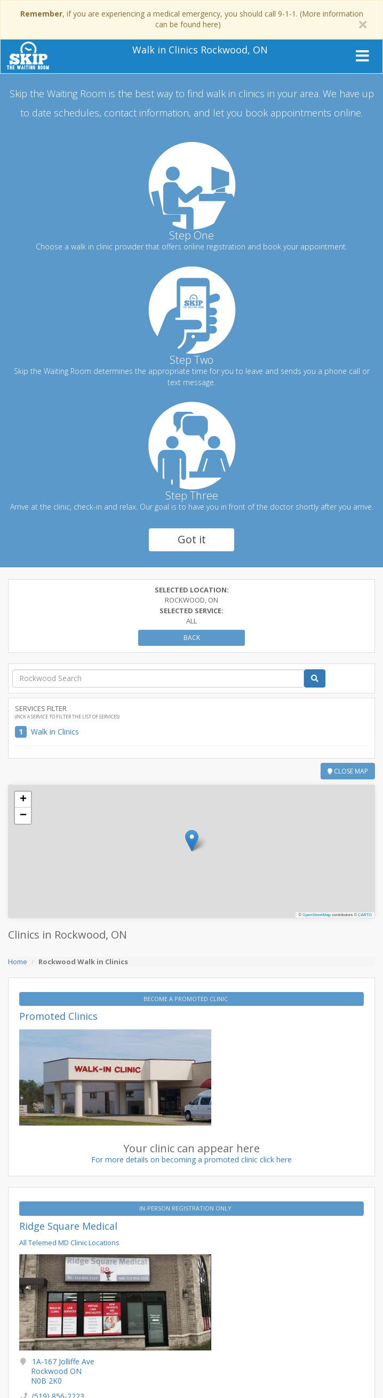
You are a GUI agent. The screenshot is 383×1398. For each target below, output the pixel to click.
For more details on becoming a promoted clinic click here (191, 1159)
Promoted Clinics (58, 1016)
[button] (191, 841)
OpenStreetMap (316, 914)
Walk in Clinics (55, 732)
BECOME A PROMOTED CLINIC (186, 999)
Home (17, 961)
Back (191, 637)
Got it (192, 539)
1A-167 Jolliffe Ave (62, 1371)
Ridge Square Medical (68, 1226)
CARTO (365, 914)
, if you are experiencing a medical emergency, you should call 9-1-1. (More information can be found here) (191, 19)
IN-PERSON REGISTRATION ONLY (186, 1208)
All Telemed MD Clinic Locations (69, 1242)
